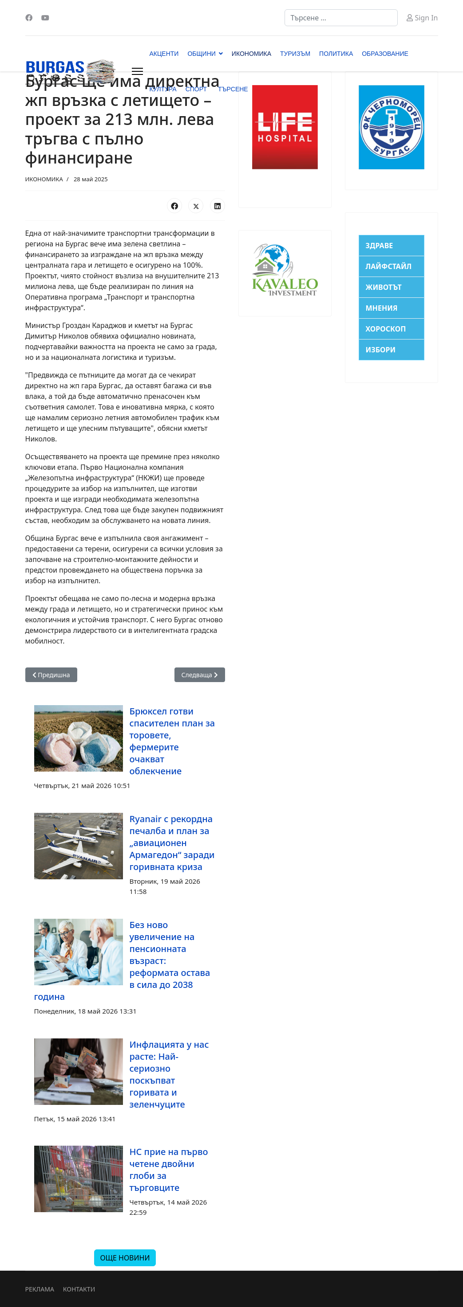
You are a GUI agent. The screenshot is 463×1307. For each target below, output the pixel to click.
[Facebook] (28, 18)
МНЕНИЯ (382, 308)
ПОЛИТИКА (336, 53)
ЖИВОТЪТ (384, 287)
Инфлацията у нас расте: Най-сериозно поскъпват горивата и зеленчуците (169, 1074)
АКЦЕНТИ (164, 53)
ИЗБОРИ (381, 350)
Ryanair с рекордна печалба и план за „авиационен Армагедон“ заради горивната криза (172, 843)
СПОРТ (196, 89)
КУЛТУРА (163, 89)
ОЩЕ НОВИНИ (125, 1258)
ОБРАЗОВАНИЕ (385, 53)
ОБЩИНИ (201, 53)
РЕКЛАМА (39, 1289)
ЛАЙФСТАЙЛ (389, 266)
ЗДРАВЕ (379, 245)
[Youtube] (45, 18)
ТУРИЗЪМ (295, 53)
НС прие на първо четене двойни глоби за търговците (169, 1170)
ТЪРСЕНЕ (233, 89)
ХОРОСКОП (386, 329)
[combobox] (341, 17)
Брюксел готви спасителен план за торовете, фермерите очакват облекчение (172, 741)
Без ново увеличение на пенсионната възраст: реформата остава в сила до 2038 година (122, 961)
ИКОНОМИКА (251, 53)
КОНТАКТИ (79, 1289)
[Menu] (137, 71)
